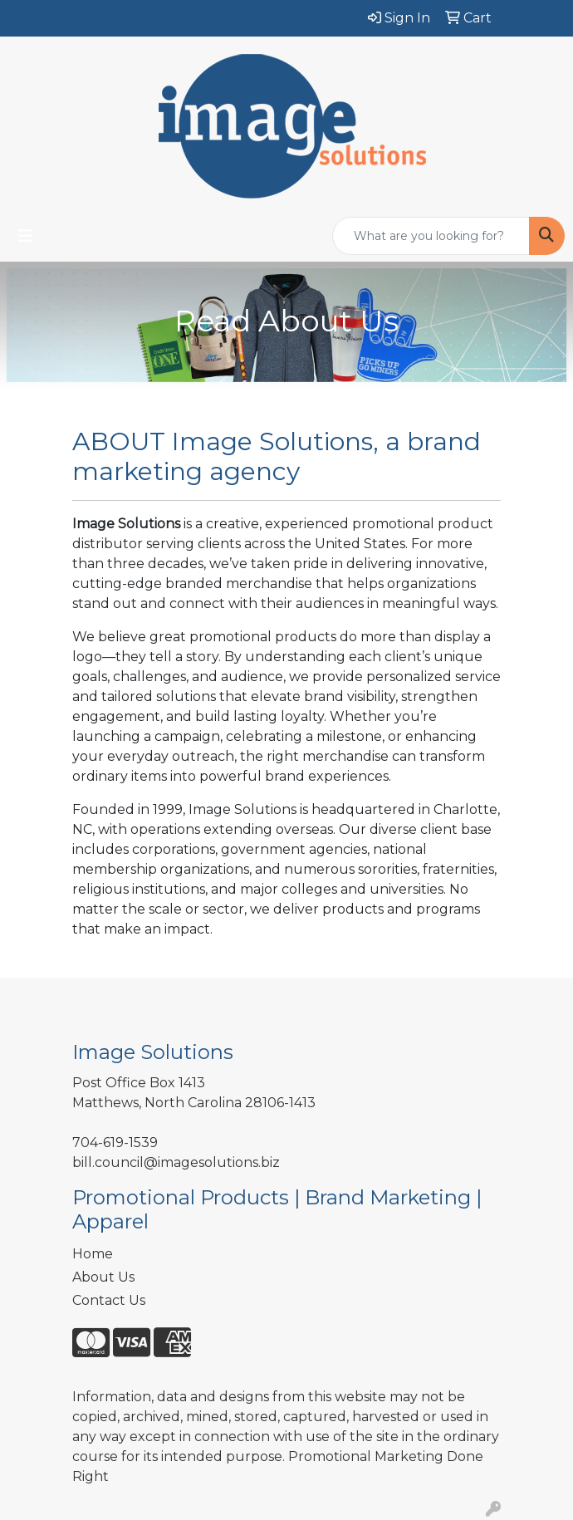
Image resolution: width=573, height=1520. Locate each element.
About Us (103, 1277)
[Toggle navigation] (25, 236)
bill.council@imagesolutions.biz (176, 1162)
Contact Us (108, 1300)
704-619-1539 (115, 1142)
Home (92, 1254)
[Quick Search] (431, 236)
